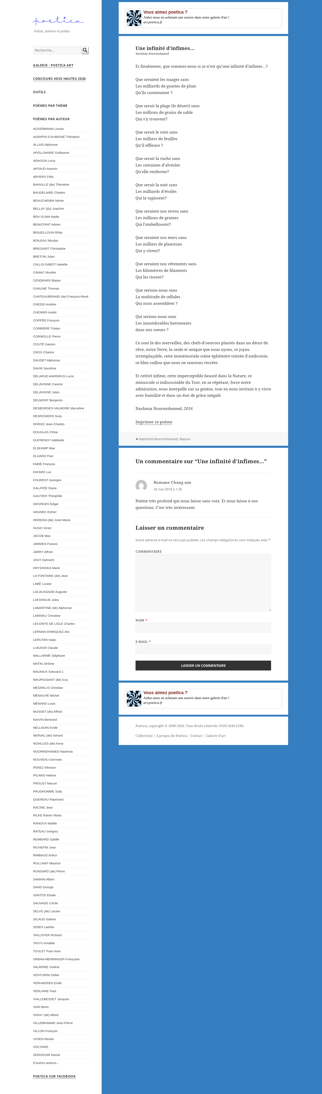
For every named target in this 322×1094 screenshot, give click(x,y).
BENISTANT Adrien (47, 224)
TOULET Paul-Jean (47, 951)
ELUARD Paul (43, 456)
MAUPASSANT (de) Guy (50, 679)
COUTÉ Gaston (44, 344)
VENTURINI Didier (46, 975)
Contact (196, 735)
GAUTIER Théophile (47, 496)
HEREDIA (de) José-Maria (51, 520)
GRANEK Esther (45, 512)
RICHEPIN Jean (44, 847)
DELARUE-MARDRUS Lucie (53, 376)
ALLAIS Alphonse (45, 144)
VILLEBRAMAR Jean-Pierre (53, 1023)
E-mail (143, 641)
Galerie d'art (216, 735)
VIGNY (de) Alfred (46, 1015)
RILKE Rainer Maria (47, 815)
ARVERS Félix (43, 176)
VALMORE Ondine (46, 967)
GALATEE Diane (45, 488)
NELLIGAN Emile (45, 727)
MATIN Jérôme (43, 663)
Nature (184, 439)
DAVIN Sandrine (44, 368)
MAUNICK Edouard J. (48, 671)
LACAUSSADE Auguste (50, 592)
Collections (144, 735)
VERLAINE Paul (44, 991)
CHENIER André (45, 312)
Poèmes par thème (50, 105)
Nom (141, 620)
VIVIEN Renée (43, 1039)
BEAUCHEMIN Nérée (48, 200)
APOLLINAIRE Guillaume (51, 152)
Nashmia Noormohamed (158, 439)
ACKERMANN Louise (48, 128)
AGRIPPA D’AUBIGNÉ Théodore (56, 136)
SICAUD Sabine (44, 919)
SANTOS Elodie (44, 895)
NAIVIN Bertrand (45, 719)
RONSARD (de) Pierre (49, 871)
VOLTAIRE (40, 1047)
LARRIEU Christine (46, 615)
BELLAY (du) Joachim (48, 208)
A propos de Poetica (171, 735)
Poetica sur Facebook (54, 1076)
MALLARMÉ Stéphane (49, 655)
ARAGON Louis (44, 160)
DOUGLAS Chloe (45, 432)
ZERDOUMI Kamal (46, 1055)
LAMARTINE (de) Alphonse (52, 608)
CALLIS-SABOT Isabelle (50, 264)
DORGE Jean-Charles (48, 424)
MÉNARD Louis (44, 703)
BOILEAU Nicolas (45, 240)
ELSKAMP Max (44, 448)
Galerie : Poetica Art (53, 65)
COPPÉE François (46, 320)
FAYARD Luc (42, 472)
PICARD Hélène (44, 775)
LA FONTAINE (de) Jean (50, 575)
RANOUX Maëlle (45, 823)
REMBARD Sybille (46, 839)
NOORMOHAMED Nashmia (53, 751)
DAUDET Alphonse (46, 360)
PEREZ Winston (44, 767)
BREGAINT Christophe (49, 248)
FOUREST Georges (47, 480)
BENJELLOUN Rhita (47, 232)
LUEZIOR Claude (45, 647)
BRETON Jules (44, 256)
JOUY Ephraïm (43, 560)
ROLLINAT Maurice (47, 863)
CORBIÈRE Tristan (46, 328)
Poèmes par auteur (51, 119)
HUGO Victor (42, 528)
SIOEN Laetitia (43, 927)
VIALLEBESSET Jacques (51, 999)
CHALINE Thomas (46, 288)
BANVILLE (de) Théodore (51, 184)
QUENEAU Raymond (48, 799)
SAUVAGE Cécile (45, 903)
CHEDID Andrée (44, 304)
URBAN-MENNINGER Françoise (56, 959)
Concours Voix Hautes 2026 (59, 78)
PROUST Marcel (45, 783)
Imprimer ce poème (154, 422)
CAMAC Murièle (44, 272)
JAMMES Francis (45, 544)
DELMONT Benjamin (48, 400)
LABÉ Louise (42, 583)
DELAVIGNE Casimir (48, 384)
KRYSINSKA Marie (46, 568)
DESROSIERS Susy (47, 416)
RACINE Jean (43, 807)
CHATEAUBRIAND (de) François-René (61, 296)
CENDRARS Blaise (47, 280)
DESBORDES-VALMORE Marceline (58, 408)
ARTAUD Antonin (45, 168)
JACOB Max (42, 536)
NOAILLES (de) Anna (48, 743)
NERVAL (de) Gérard (48, 735)
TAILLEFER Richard (47, 935)
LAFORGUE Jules (46, 600)
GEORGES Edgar (46, 504)
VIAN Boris (41, 1007)
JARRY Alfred (42, 552)
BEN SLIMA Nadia (46, 216)
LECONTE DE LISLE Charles (54, 623)
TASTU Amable (44, 943)
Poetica (141, 726)
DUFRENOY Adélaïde (48, 440)
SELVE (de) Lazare (46, 911)
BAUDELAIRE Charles (49, 192)
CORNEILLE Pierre (47, 336)
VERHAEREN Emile (47, 983)
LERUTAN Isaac (44, 639)
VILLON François (45, 1031)
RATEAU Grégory (45, 831)
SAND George (43, 887)
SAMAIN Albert (43, 879)
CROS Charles (43, 352)
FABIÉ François (44, 464)
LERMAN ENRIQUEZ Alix (51, 631)
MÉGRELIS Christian (48, 687)
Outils (39, 92)
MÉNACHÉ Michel (46, 695)
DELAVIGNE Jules (46, 392)
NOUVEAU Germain (47, 759)
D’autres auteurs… (46, 1063)
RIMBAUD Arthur (45, 855)
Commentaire (149, 551)
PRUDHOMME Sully (47, 791)
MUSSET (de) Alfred (47, 711)
